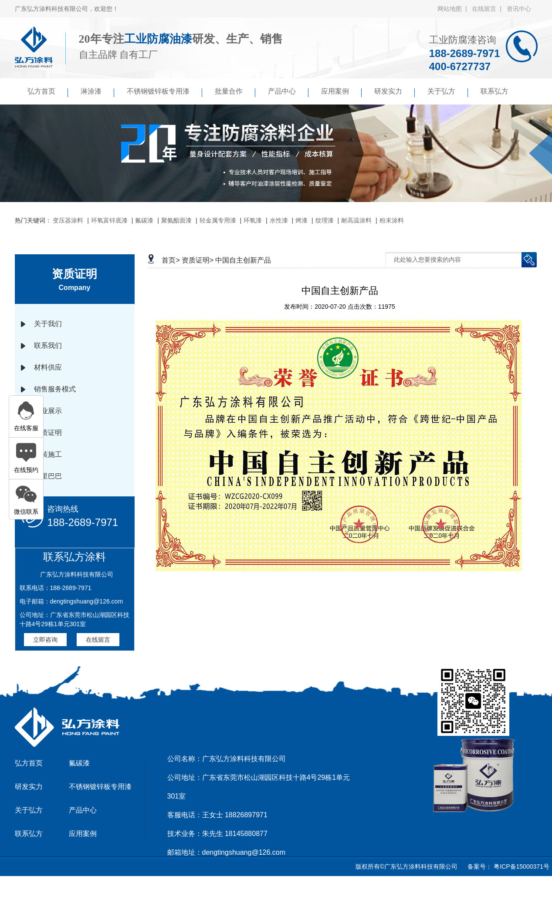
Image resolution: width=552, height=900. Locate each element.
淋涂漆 (97, 92)
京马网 (278, 888)
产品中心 (288, 92)
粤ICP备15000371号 (520, 866)
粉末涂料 (391, 220)
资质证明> (197, 260)
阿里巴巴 (48, 476)
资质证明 (48, 432)
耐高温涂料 (356, 220)
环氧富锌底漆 (109, 220)
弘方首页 (47, 92)
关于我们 (48, 323)
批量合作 (235, 92)
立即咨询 (45, 639)
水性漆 (279, 220)
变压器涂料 (68, 220)
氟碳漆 (144, 220)
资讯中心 (519, 8)
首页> (170, 260)
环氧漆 (253, 220)
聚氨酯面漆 (176, 220)
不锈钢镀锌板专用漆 (164, 92)
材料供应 (48, 367)
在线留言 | (488, 8)
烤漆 (301, 220)
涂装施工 (48, 454)
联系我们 (48, 345)
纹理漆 (324, 220)
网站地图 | (453, 8)
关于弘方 (447, 92)
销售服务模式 (55, 389)
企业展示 (48, 411)
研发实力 (394, 92)
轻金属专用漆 (218, 220)
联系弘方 (494, 91)
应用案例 (341, 92)
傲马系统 (306, 888)
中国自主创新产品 (243, 260)
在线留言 (98, 639)
